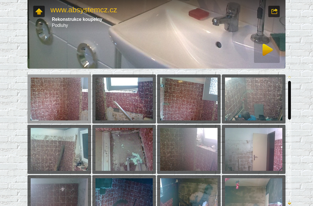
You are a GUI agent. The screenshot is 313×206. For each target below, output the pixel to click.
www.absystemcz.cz (83, 9)
